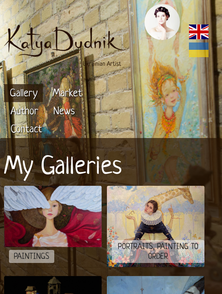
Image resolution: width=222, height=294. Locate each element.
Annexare (183, 259)
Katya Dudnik (62, 259)
